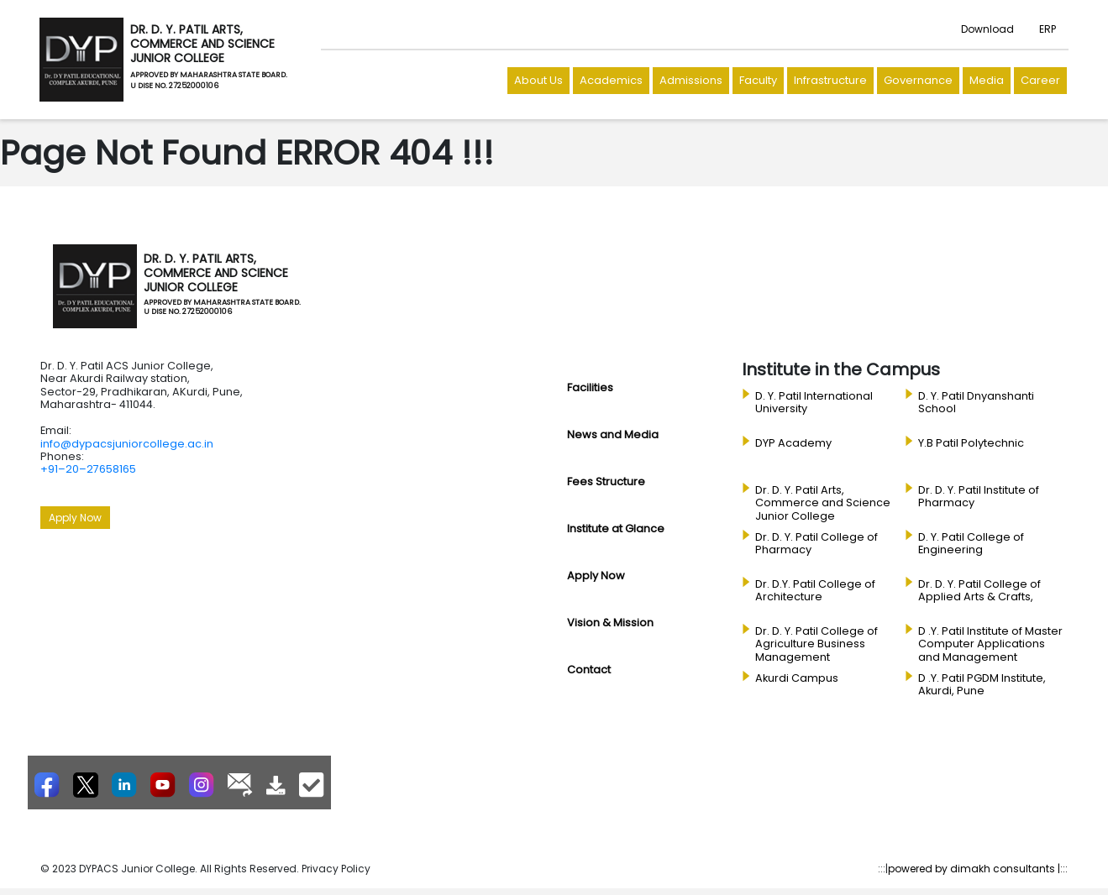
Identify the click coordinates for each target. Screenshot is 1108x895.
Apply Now (75, 517)
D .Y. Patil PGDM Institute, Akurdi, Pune (982, 685)
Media (986, 80)
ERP (1047, 29)
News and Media (613, 434)
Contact (589, 669)
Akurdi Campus (796, 678)
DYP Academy (793, 443)
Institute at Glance (615, 528)
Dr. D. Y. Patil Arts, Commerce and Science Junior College (822, 503)
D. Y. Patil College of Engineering (971, 544)
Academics (611, 80)
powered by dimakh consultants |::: (978, 868)
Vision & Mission (610, 622)
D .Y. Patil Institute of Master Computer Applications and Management (990, 644)
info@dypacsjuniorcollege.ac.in (126, 444)
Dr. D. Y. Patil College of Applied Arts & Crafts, (979, 591)
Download (987, 29)
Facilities (590, 387)
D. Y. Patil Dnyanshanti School (976, 403)
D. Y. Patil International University (814, 403)
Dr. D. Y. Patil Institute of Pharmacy (978, 497)
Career (1040, 80)
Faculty (758, 80)
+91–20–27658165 (88, 469)
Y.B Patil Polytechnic (971, 443)
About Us (538, 80)
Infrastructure (830, 80)
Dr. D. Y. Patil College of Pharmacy (816, 544)
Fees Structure (606, 481)
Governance (918, 80)
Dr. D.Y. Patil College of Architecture (815, 591)
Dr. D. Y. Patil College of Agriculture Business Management (816, 644)
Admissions (690, 80)
